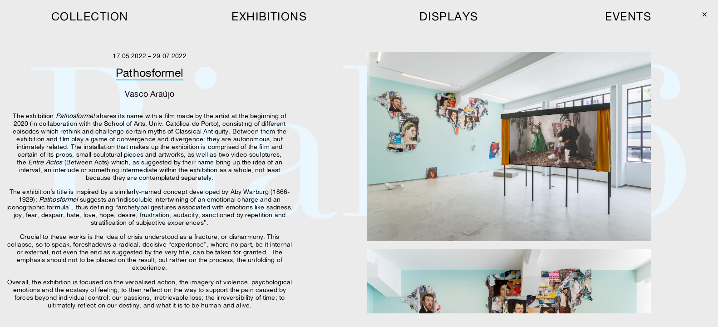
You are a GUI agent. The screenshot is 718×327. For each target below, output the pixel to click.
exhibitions (269, 16)
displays (448, 16)
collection (89, 16)
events (628, 16)
